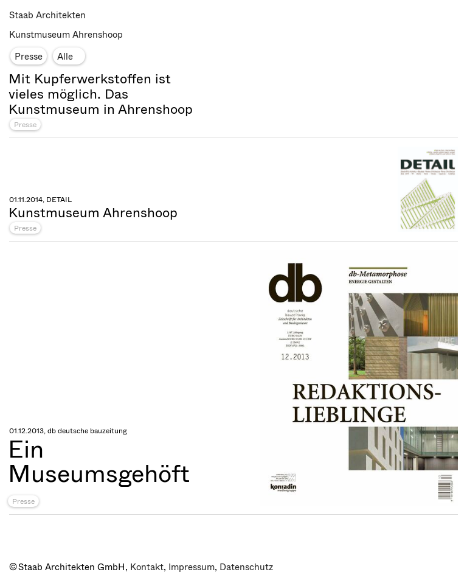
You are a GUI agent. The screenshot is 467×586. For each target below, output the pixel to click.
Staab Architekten (47, 15)
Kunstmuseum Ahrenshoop (66, 34)
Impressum (191, 567)
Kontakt (147, 567)
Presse (25, 124)
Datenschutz (246, 567)
